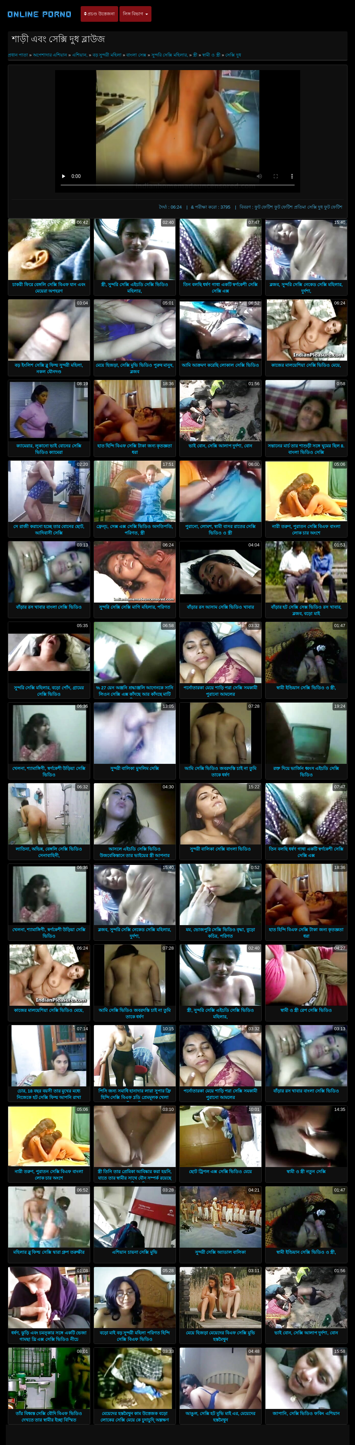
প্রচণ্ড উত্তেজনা (99, 13)
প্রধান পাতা (18, 55)
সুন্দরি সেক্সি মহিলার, (169, 55)
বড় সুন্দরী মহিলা (107, 55)
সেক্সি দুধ (233, 55)
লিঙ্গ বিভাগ (135, 13)
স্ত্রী (195, 55)
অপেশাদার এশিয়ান (50, 55)
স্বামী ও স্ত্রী (211, 55)
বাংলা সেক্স (136, 55)
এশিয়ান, (80, 55)
